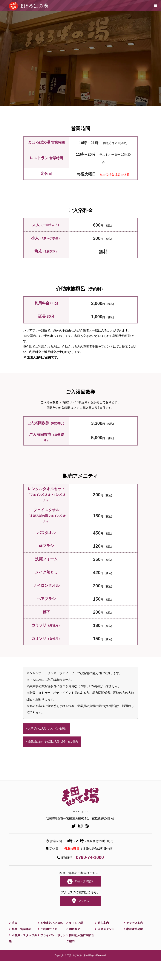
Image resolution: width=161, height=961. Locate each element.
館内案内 (104, 922)
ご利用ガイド (49, 929)
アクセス (80, 901)
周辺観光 (75, 929)
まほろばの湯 (33, 5)
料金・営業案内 (80, 881)
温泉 (15, 922)
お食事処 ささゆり (52, 922)
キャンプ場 (76, 922)
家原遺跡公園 (135, 929)
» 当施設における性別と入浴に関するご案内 (52, 741)
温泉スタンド (107, 929)
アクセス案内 (135, 922)
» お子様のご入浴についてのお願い (47, 728)
